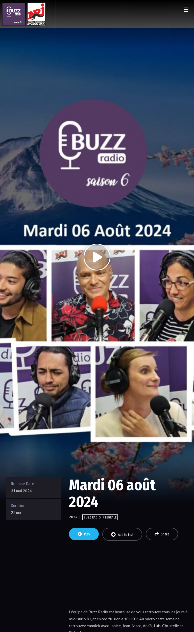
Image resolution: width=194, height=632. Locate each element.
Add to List (122, 534)
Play (84, 534)
